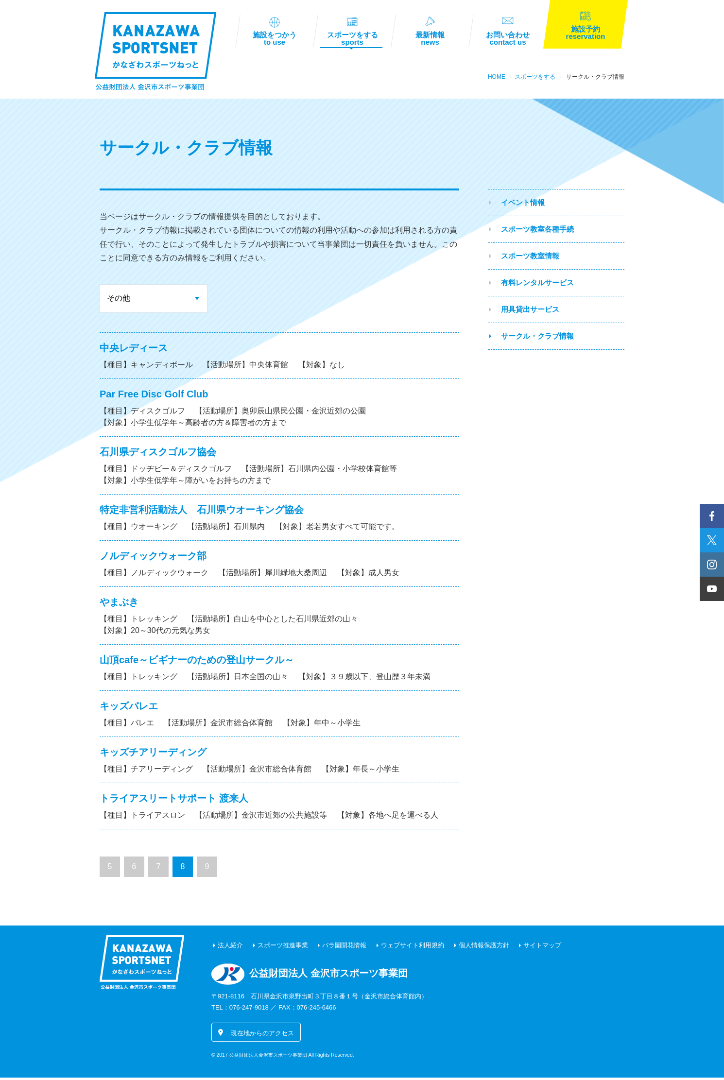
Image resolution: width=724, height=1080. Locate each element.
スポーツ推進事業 (283, 947)
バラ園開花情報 (344, 947)
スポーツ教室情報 (530, 258)
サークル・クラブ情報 (595, 79)
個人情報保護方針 (484, 947)
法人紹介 (230, 947)
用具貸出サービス (530, 312)
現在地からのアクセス (262, 1035)
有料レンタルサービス (537, 285)
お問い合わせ (508, 39)
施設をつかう (274, 39)
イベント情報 (523, 205)
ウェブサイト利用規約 (412, 947)
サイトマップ (542, 947)
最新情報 (430, 39)
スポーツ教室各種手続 (537, 231)
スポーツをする (352, 39)
